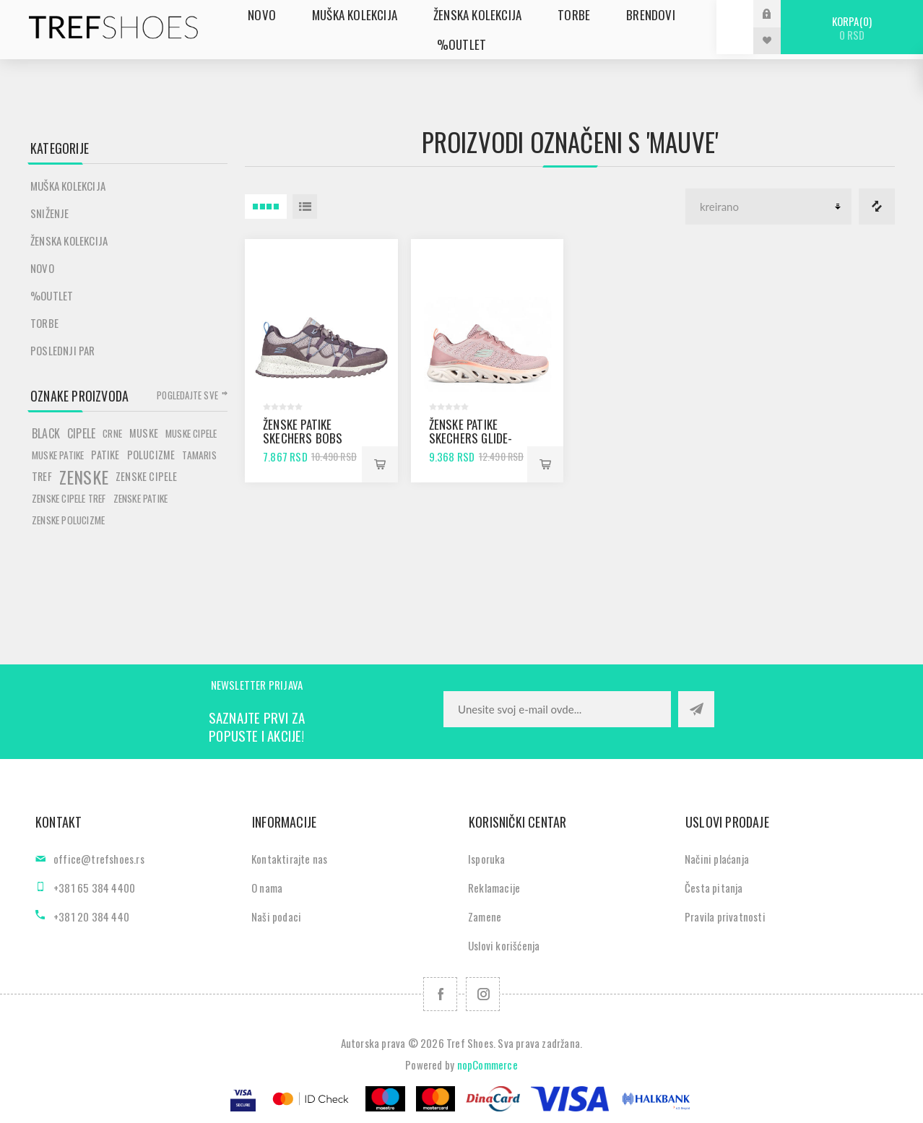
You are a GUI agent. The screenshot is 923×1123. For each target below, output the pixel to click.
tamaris (199, 455)
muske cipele (191, 433)
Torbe (44, 323)
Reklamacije (494, 888)
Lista (304, 206)
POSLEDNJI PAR (62, 350)
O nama (266, 888)
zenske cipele (147, 476)
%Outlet (51, 295)
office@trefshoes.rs (98, 859)
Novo (42, 268)
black (46, 433)
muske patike (58, 455)
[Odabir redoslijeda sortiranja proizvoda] (768, 206)
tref (42, 476)
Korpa (851, 28)
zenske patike (140, 498)
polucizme (151, 454)
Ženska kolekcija (69, 240)
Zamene (484, 916)
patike (105, 454)
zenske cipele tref (69, 498)
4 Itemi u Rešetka (266, 206)
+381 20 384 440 (91, 916)
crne (112, 433)
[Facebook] (440, 994)
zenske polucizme (68, 520)
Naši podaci (276, 916)
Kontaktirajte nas (289, 859)
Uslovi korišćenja (504, 945)
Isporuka (487, 859)
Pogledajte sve (187, 395)
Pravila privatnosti (725, 916)
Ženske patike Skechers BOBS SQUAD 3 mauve (303, 438)
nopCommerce (487, 1064)
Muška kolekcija (67, 186)
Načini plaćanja (717, 859)
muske (143, 433)
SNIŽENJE (49, 213)
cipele (81, 433)
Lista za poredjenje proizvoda (877, 206)
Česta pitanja (714, 888)
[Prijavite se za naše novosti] (557, 709)
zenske (83, 476)
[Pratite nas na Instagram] (483, 994)
